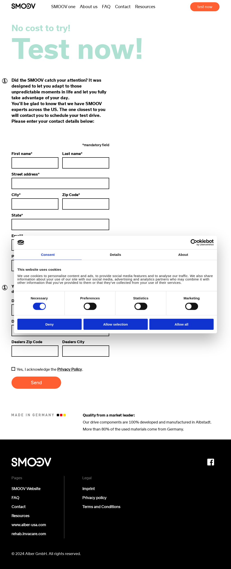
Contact (123, 6)
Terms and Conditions (101, 507)
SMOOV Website (26, 489)
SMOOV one (63, 6)
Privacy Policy (69, 369)
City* (35, 201)
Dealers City (85, 348)
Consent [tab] (48, 255)
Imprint (88, 489)
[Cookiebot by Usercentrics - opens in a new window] (194, 242)
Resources (145, 6)
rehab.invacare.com (29, 534)
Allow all (181, 324)
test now (204, 7)
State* (60, 221)
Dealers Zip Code (35, 348)
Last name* (85, 160)
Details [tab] (115, 255)
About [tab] (183, 255)
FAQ (106, 6)
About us (88, 6)
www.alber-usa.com (29, 525)
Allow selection (115, 324)
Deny (49, 324)
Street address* (60, 180)
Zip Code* (85, 201)
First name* (35, 160)
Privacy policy (94, 498)
